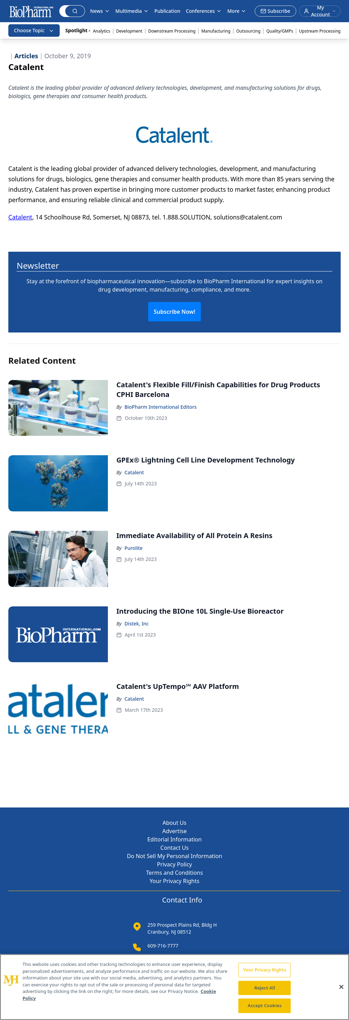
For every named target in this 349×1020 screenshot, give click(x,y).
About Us (175, 823)
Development (129, 31)
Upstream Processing (320, 31)
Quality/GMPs (279, 31)
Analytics (101, 31)
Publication (167, 11)
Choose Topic (34, 30)
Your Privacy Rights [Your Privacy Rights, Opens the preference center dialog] (264, 970)
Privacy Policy (174, 864)
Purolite (134, 548)
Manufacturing (215, 31)
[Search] (62, 11)
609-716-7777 (162, 945)
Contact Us (174, 848)
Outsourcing (248, 31)
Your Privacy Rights (174, 881)
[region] (174, 987)
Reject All (264, 988)
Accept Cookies (265, 1005)
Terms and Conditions (174, 872)
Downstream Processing (171, 31)
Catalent (20, 217)
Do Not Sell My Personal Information (174, 856)
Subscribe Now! (174, 311)
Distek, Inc (137, 623)
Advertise (174, 831)
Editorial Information (174, 839)
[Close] (341, 987)
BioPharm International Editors (161, 407)
